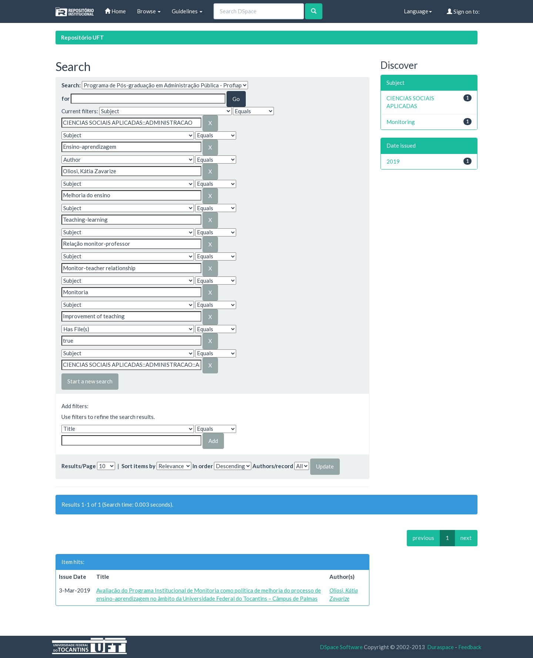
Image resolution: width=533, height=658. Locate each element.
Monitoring (400, 121)
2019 (393, 161)
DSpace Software (341, 647)
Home (115, 11)
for (65, 98)
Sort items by (138, 466)
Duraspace (440, 647)
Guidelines (187, 11)
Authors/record (272, 466)
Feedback (469, 647)
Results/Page (78, 466)
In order (202, 466)
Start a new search (90, 381)
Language (418, 11)
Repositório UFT (82, 37)
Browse (149, 11)
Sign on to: (463, 11)
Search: (71, 85)
